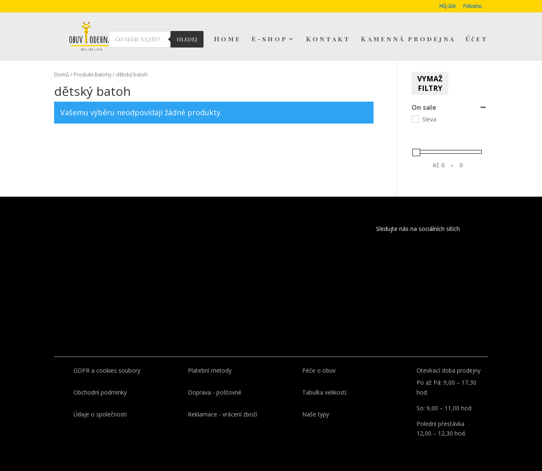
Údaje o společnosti (100, 414)
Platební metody (210, 370)
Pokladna (472, 6)
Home (227, 39)
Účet (477, 39)
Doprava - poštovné (214, 392)
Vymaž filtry (430, 83)
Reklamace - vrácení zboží (222, 414)
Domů (61, 74)
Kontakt (328, 39)
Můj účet (447, 6)
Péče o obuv (319, 370)
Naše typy (315, 414)
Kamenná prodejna (408, 39)
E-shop (269, 39)
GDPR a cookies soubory (106, 370)
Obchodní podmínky (100, 392)
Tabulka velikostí (324, 392)
